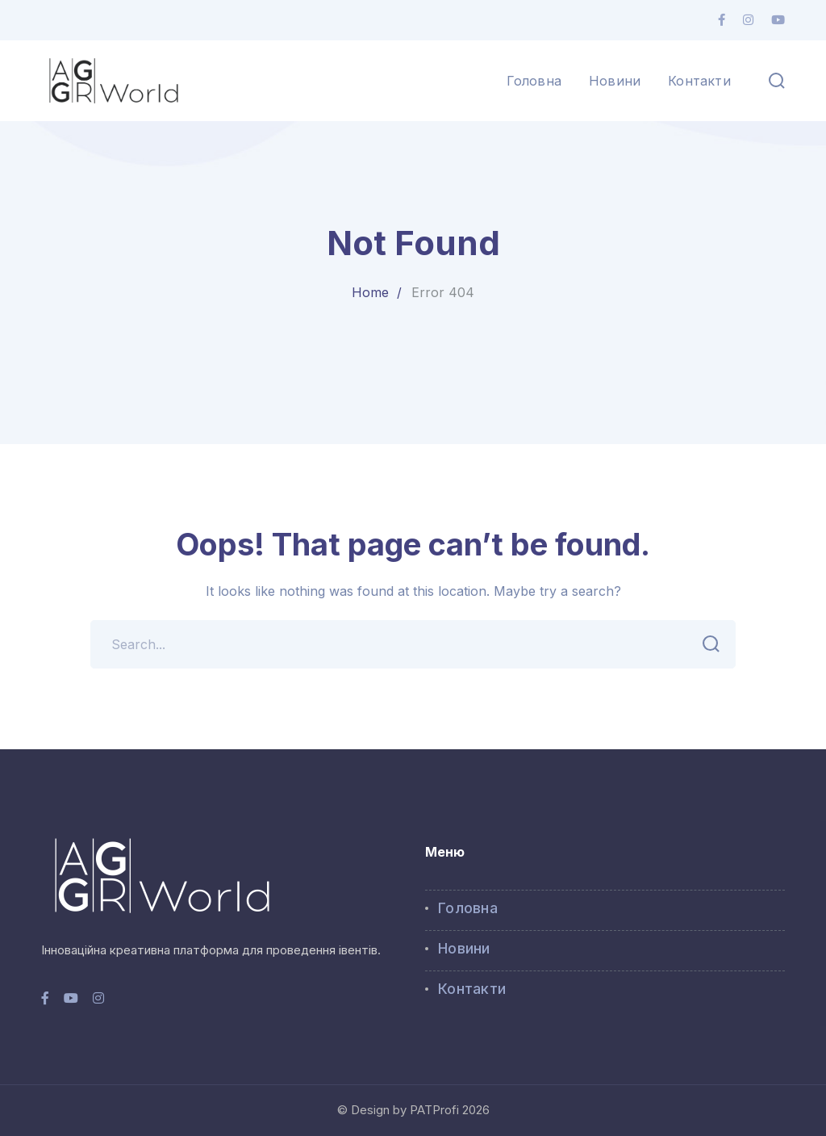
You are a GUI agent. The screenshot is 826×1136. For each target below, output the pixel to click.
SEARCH (706, 644)
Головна (468, 907)
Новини (464, 948)
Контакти (472, 988)
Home (370, 292)
